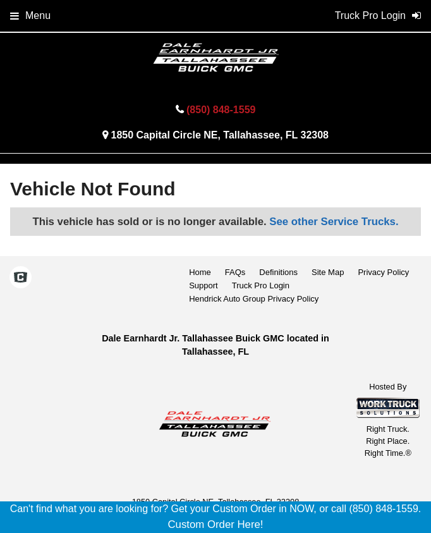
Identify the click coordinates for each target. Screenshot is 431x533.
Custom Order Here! (215, 524)
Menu (30, 15)
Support (203, 285)
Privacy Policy (383, 272)
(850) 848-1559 (220, 109)
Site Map (328, 272)
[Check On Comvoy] (20, 279)
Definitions (278, 272)
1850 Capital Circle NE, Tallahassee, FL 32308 (219, 135)
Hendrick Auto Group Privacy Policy (254, 298)
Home (200, 272)
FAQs (235, 272)
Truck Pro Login (260, 285)
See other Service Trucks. (333, 222)
